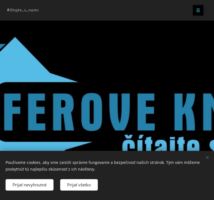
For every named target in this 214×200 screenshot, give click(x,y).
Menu (196, 10)
